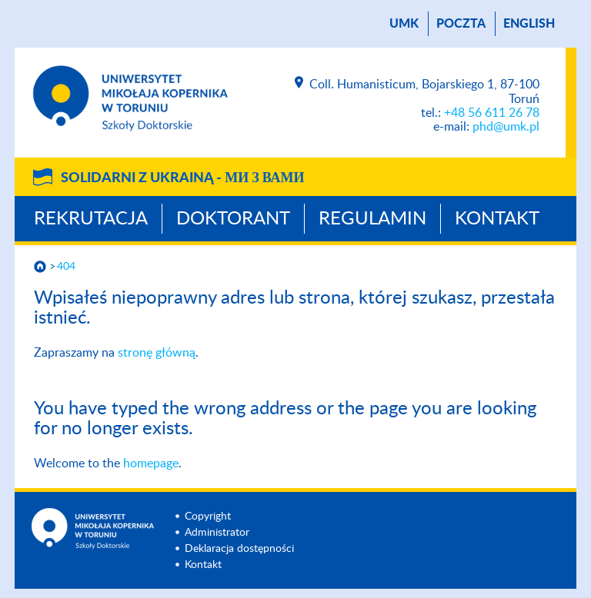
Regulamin (372, 219)
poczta (461, 24)
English (529, 24)
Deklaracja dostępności (239, 548)
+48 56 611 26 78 (491, 113)
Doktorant (233, 219)
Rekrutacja (91, 219)
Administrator (217, 532)
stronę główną (156, 353)
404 (66, 266)
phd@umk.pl (505, 127)
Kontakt (497, 219)
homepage (151, 463)
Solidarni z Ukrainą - (182, 178)
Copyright (208, 516)
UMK (404, 24)
